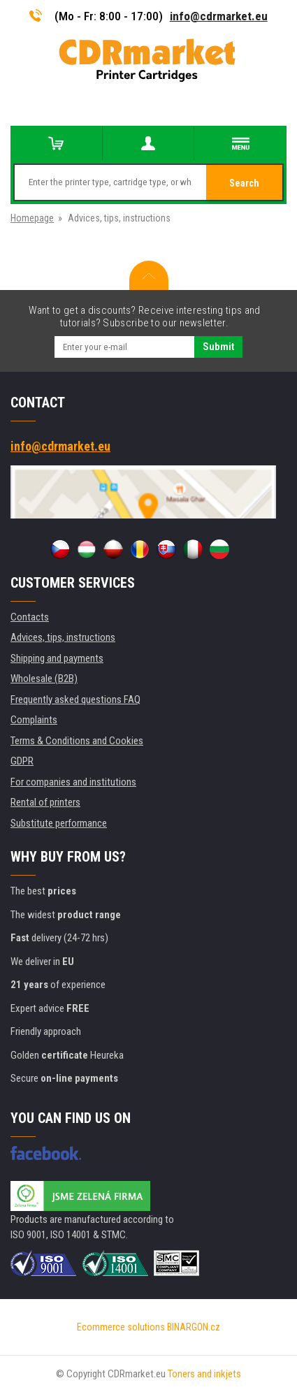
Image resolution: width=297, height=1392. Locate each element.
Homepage (32, 218)
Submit (218, 346)
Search (244, 183)
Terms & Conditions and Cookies (76, 740)
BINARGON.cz (193, 1327)
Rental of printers (45, 802)
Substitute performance (58, 823)
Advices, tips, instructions (62, 637)
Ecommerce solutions (121, 1327)
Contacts (29, 617)
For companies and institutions (73, 782)
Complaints (33, 719)
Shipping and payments (56, 658)
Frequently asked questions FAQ (75, 699)
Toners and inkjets (204, 1374)
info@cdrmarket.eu (219, 16)
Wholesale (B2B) (44, 678)
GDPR (22, 761)
